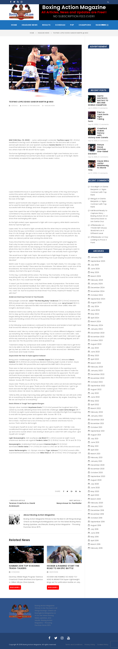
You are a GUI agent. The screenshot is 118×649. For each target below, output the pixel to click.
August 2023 (96, 344)
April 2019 (94, 540)
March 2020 (96, 499)
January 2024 (97, 329)
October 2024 (97, 295)
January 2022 (97, 416)
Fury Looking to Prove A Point (99, 240)
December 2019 (97, 510)
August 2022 (96, 389)
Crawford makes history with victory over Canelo (98, 133)
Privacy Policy (90, 645)
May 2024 (95, 314)
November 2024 (97, 291)
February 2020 (97, 503)
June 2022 (95, 397)
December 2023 (97, 333)
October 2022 (97, 382)
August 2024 (96, 302)
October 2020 (97, 472)
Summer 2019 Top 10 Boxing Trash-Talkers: (24, 567)
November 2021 (97, 423)
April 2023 (95, 359)
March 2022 (96, 408)
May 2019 (94, 536)
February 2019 (97, 548)
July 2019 (94, 529)
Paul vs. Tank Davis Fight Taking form (98, 116)
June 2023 (95, 351)
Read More (14, 587)
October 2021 (96, 427)
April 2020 (95, 495)
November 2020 (97, 468)
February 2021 (96, 457)
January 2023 (97, 370)
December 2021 (97, 419)
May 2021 (94, 446)
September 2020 (98, 476)
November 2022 (97, 378)
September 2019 (98, 521)
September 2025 (98, 261)
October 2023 (97, 340)
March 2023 (96, 363)
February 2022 (97, 412)
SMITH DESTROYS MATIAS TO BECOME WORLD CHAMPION (98, 100)
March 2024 (96, 321)
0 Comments (103, 108)
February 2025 (97, 280)
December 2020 (98, 465)
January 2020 (97, 506)
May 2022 (95, 401)
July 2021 (94, 438)
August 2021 (96, 435)
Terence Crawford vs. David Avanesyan (22, 504)
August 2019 (96, 525)
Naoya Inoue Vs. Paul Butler (69, 503)
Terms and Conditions (74, 645)
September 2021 (97, 431)
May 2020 (95, 491)
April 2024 (95, 318)
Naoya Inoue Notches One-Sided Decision (98, 149)
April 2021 (94, 450)
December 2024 (98, 287)
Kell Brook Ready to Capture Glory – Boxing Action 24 (99, 213)
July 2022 (95, 393)
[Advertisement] (45, 124)
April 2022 (95, 404)
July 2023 (95, 348)
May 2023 (95, 355)
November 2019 (97, 514)
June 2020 (95, 487)
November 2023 (97, 336)
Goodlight (95, 186)
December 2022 (97, 374)
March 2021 (95, 453)
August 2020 (96, 480)
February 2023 (97, 367)
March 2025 (96, 276)
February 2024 (97, 325)
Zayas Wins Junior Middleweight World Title (98, 165)
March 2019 (95, 544)
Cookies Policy (102, 645)
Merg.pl (94, 198)
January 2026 (97, 257)
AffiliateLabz (96, 225)
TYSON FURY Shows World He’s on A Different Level (99, 231)
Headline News (50, 106)
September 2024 (98, 299)
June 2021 (95, 442)
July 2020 (95, 484)
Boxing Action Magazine (31, 106)
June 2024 (95, 310)
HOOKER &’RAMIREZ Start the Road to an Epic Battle (63, 567)
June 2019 (95, 533)
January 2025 (97, 283)
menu (105, 25)
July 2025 (95, 265)
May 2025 (95, 272)
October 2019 (96, 518)
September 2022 (98, 385)
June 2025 (95, 268)
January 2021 (96, 461)
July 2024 (95, 306)
